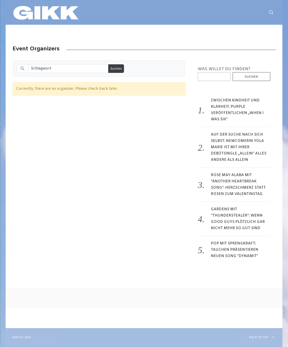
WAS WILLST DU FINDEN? (224, 69)
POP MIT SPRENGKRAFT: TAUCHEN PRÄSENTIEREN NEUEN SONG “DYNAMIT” (234, 249)
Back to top (262, 337)
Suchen (251, 76)
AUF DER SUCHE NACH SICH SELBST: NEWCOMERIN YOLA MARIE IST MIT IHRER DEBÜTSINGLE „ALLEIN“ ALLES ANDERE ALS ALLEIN (238, 147)
